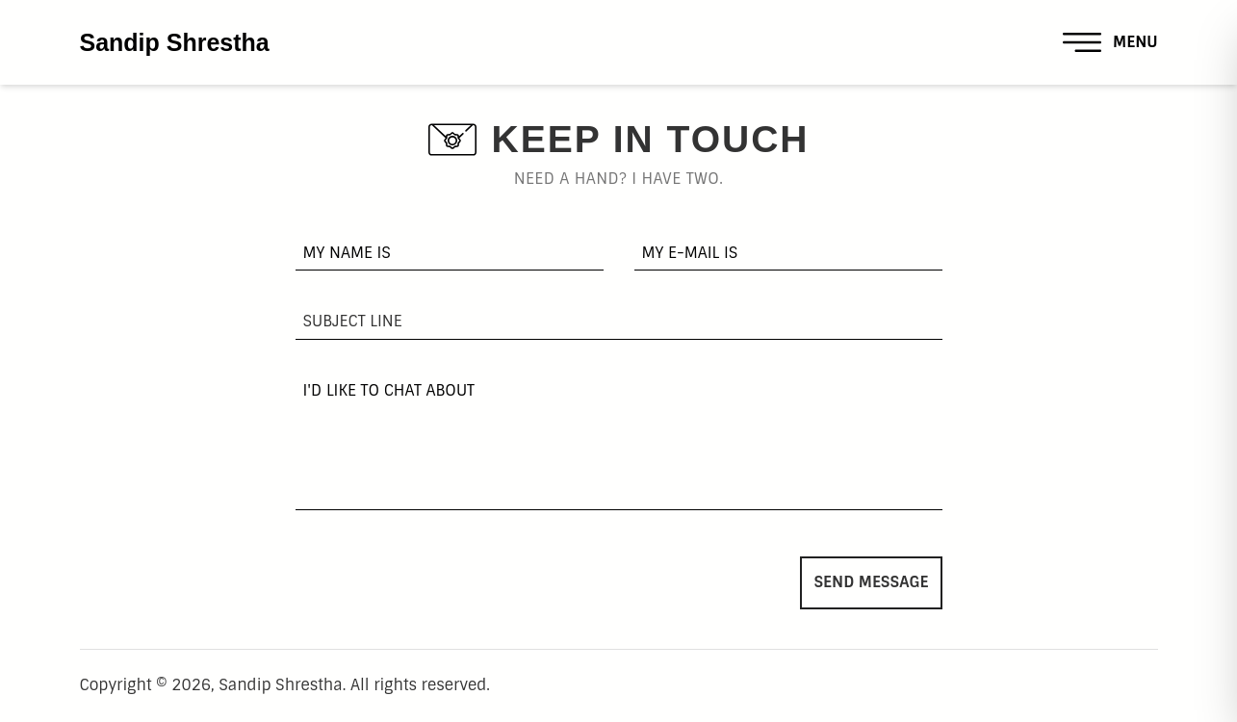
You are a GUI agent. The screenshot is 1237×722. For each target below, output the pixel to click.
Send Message (870, 582)
